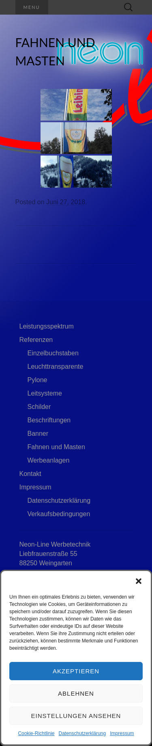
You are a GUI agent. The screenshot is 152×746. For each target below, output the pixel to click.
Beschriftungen (49, 420)
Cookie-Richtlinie (36, 733)
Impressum (122, 733)
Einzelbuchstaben (53, 353)
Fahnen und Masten (56, 446)
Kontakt (30, 473)
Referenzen (36, 339)
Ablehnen (76, 693)
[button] (139, 581)
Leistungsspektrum (46, 326)
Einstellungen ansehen (76, 715)
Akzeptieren (76, 671)
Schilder (39, 406)
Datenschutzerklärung (82, 733)
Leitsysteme (45, 393)
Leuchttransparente (55, 366)
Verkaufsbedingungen (59, 513)
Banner (38, 433)
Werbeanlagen (49, 460)
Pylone (37, 379)
